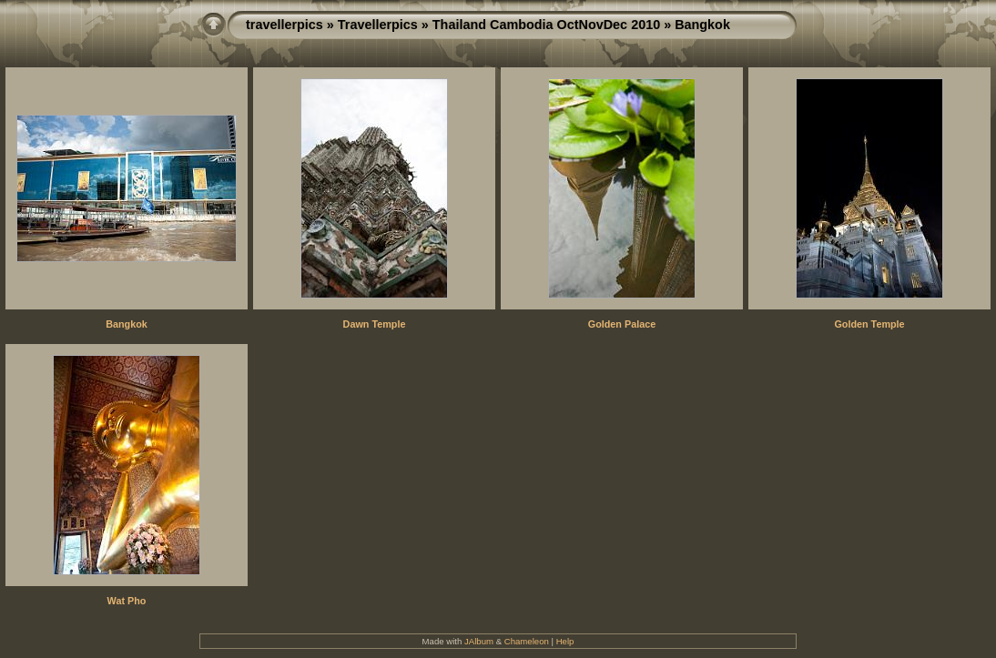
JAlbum (478, 641)
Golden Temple (869, 324)
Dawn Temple (374, 324)
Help (565, 641)
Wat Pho (127, 600)
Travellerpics (378, 24)
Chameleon (526, 641)
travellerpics (284, 24)
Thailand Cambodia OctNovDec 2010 (546, 24)
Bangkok (126, 324)
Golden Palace (622, 324)
